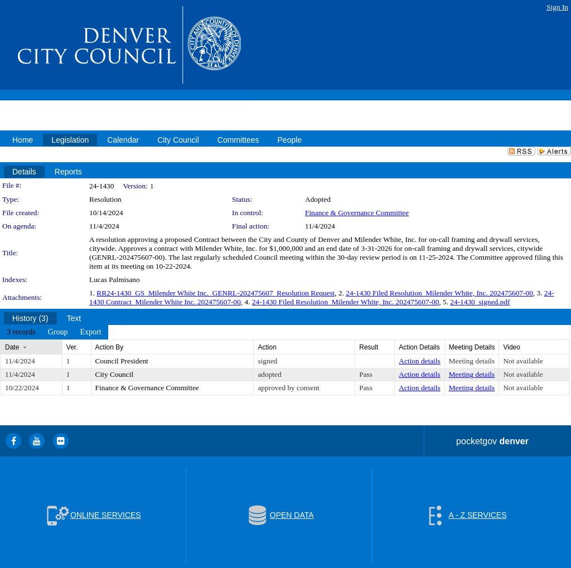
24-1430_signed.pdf (480, 302)
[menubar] (54, 332)
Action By (109, 347)
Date (12, 347)
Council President (121, 361)
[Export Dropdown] (90, 332)
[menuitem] (21, 332)
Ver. (72, 347)
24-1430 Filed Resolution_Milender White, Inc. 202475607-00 (439, 293)
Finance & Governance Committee (357, 212)
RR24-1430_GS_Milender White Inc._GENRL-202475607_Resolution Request (215, 293)
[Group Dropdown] (58, 332)
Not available (523, 361)
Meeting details (472, 361)
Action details (419, 361)
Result (368, 347)
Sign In (557, 7)
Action (267, 347)
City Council (114, 374)
